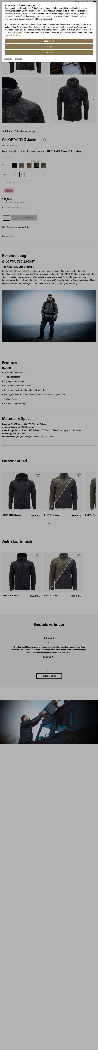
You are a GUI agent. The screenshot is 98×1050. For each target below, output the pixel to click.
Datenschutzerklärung (13, 35)
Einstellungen (17, 32)
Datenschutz (8, 59)
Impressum (18, 59)
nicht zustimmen (33, 27)
